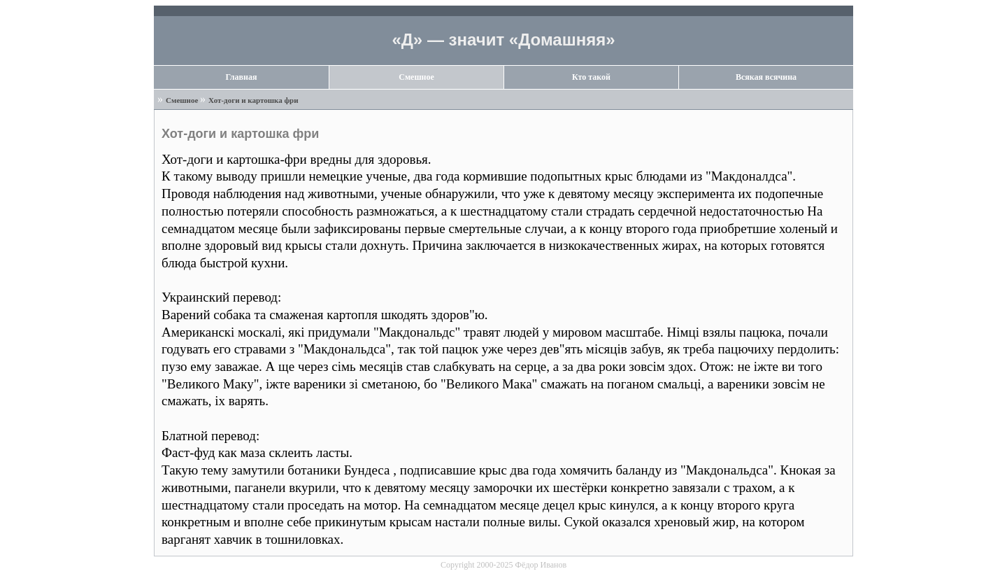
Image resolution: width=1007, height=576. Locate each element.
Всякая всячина (766, 77)
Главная (241, 77)
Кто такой (591, 77)
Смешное (416, 77)
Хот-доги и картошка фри (253, 100)
